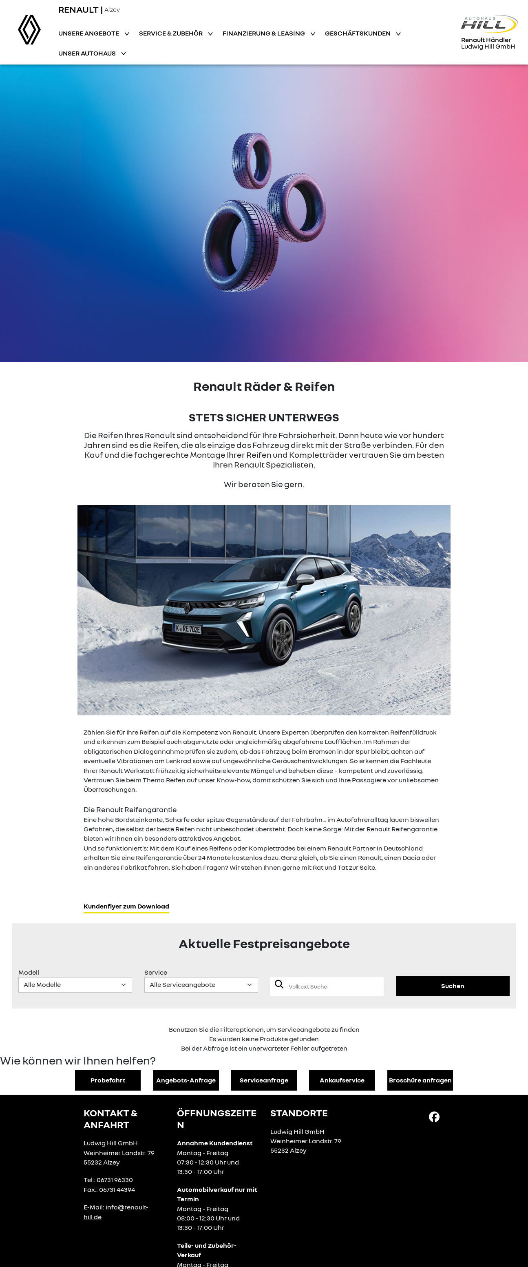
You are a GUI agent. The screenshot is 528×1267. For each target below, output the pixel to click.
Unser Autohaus (87, 53)
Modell (28, 972)
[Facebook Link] (434, 1116)
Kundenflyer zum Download (126, 906)
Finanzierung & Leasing (264, 33)
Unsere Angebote (89, 33)
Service (155, 972)
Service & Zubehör (171, 33)
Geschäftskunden (358, 33)
